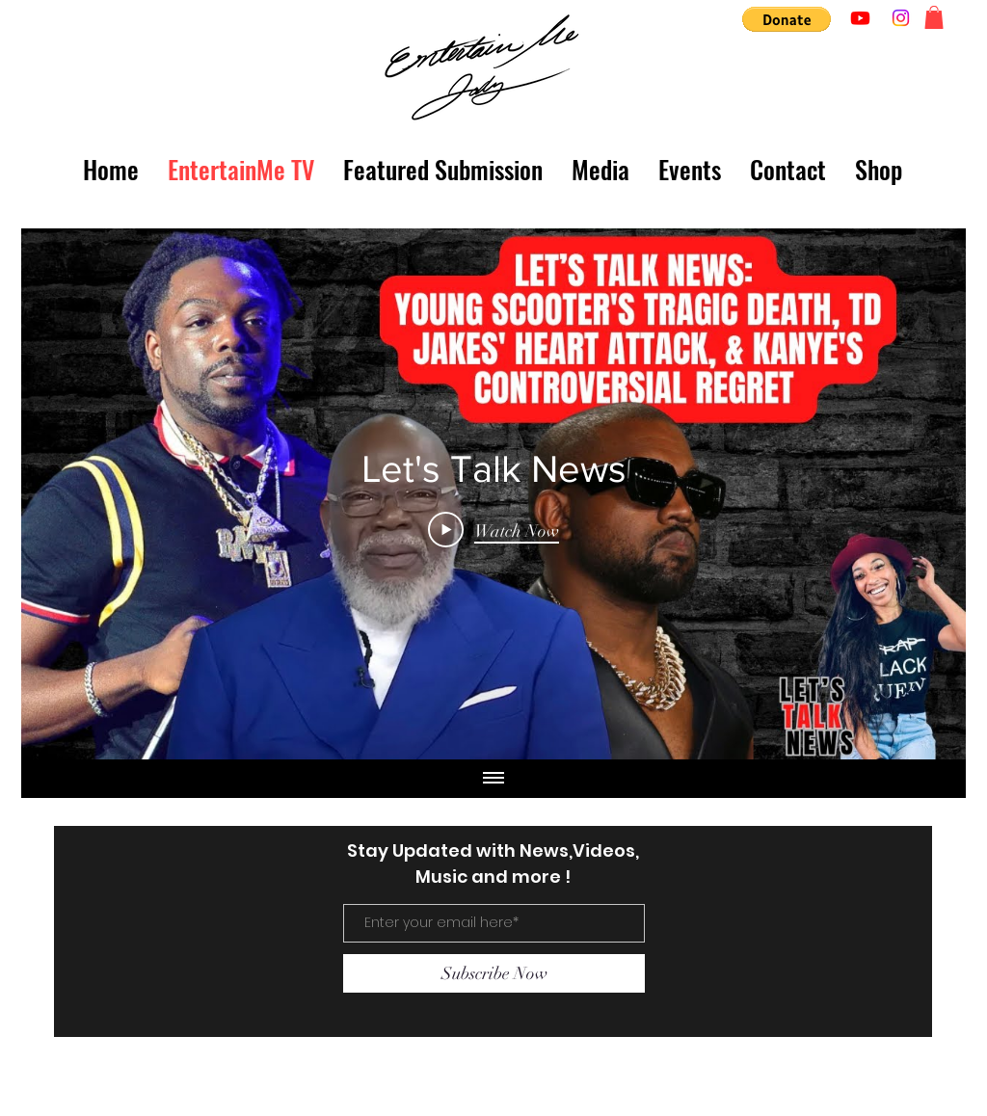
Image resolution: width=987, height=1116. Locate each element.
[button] (786, 19)
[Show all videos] (493, 778)
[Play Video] (493, 530)
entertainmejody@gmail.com (185, 1097)
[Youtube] (860, 18)
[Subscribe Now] (494, 973)
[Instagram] (901, 18)
